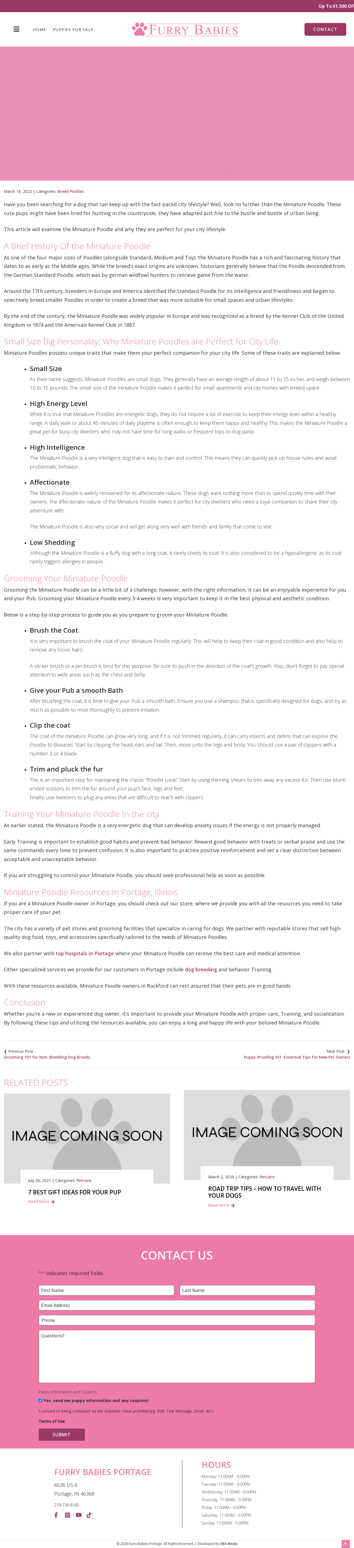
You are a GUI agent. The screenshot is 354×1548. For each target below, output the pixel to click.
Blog (100, 136)
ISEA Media (228, 1543)
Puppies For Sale (73, 30)
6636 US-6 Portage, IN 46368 (74, 1489)
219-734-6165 (66, 1505)
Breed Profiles (71, 191)
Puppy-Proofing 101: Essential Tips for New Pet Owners (297, 1057)
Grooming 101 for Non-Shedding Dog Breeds (47, 1057)
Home (39, 30)
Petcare (84, 1180)
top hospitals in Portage (85, 953)
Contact (325, 29)
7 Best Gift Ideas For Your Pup (74, 1192)
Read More (38, 1201)
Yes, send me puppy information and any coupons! (96, 1400)
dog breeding (201, 969)
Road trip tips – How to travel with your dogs (264, 1192)
